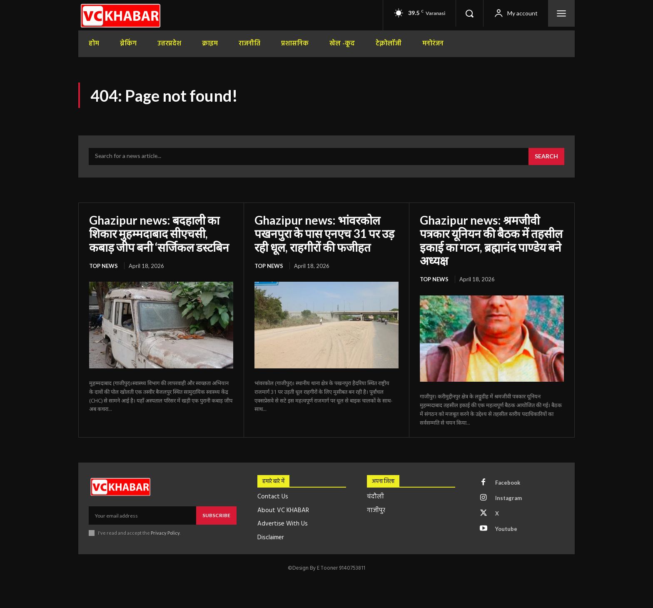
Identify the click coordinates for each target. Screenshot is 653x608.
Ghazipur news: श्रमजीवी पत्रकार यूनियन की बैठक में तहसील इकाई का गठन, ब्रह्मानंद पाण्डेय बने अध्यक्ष (491, 240)
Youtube (506, 528)
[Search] (546, 156)
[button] (469, 13)
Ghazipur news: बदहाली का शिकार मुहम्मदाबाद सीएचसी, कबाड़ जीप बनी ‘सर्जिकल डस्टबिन (159, 233)
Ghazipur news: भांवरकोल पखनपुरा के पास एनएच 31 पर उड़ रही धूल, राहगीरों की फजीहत (324, 233)
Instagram (508, 498)
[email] (142, 515)
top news (103, 266)
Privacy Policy (165, 532)
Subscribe (216, 515)
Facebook (507, 482)
